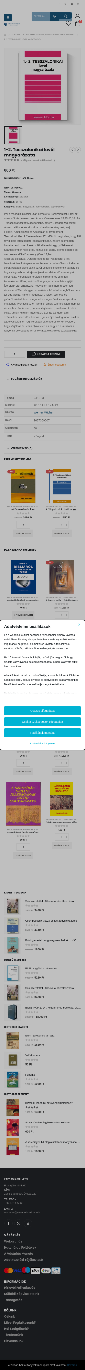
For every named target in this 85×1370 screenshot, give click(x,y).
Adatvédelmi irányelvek (42, 743)
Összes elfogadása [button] (42, 710)
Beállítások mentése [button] (42, 732)
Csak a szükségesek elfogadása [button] (42, 721)
